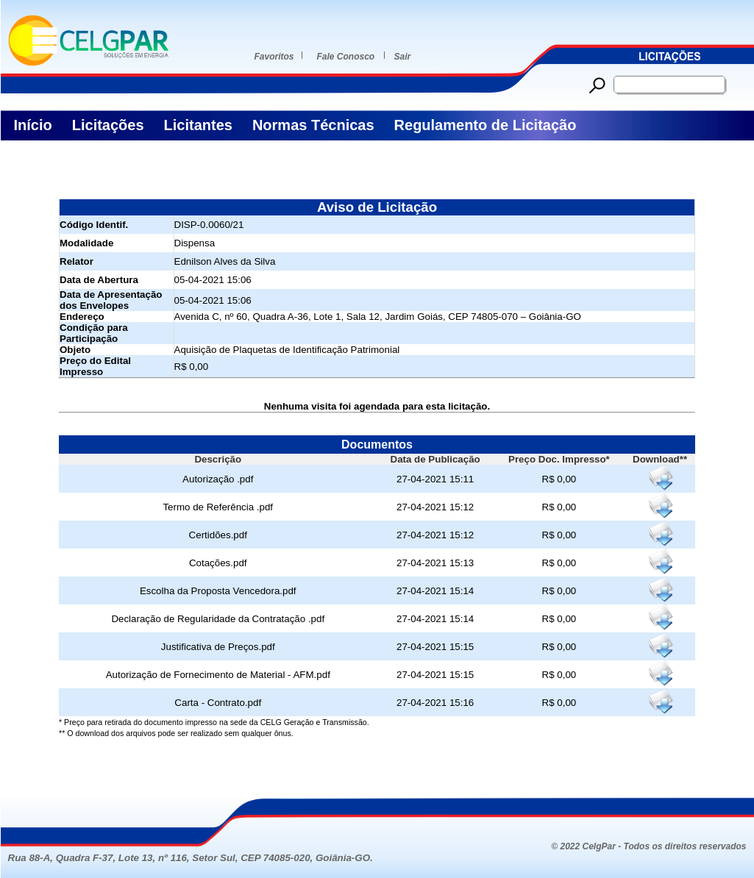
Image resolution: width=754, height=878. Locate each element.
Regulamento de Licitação (485, 125)
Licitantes (198, 125)
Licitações (108, 125)
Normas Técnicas (313, 125)
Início (33, 125)
